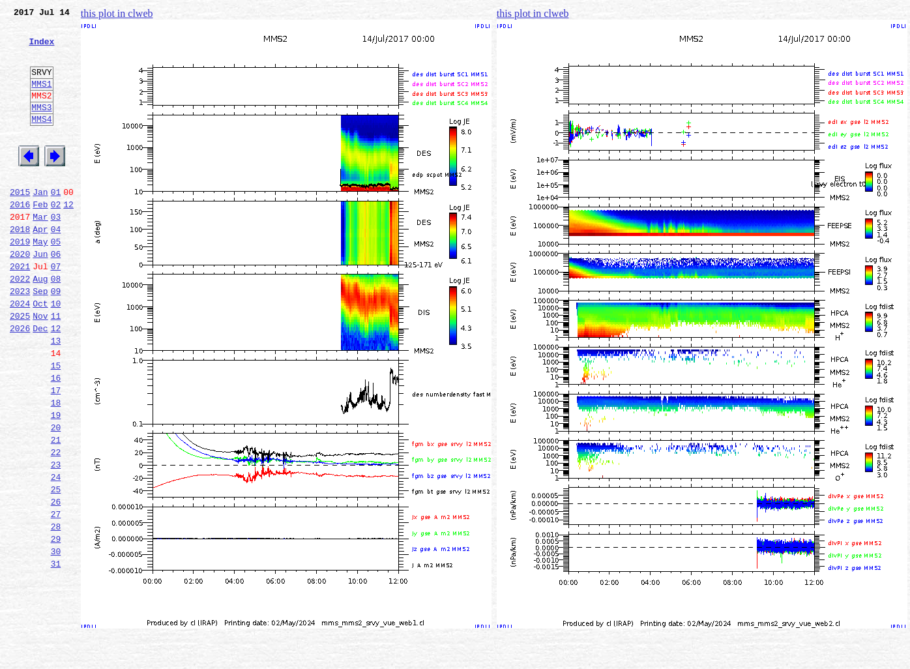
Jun (40, 295)
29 (56, 625)
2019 (20, 280)
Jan (40, 223)
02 (56, 237)
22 (56, 524)
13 (56, 395)
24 (56, 553)
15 (56, 424)
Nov (40, 366)
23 (56, 538)
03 (56, 252)
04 (56, 266)
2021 (20, 309)
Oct (40, 352)
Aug (40, 323)
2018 (20, 266)
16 (56, 438)
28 (56, 610)
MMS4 (41, 140)
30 (56, 639)
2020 (20, 295)
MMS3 (41, 126)
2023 (20, 338)
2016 (20, 237)
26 (56, 581)
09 (56, 338)
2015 (20, 223)
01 (56, 223)
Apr (40, 266)
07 (56, 309)
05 (56, 280)
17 (56, 452)
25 (56, 567)
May (40, 280)
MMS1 (41, 99)
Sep (40, 338)
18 (56, 467)
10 (56, 352)
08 (56, 323)
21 (56, 510)
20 (56, 495)
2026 (20, 381)
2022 (20, 323)
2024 (20, 352)
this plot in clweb (117, 13)
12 (68, 237)
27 (56, 596)
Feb (40, 237)
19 (56, 481)
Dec (40, 381)
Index (41, 49)
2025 (20, 366)
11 (56, 366)
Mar (40, 252)
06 (56, 295)
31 (56, 653)
